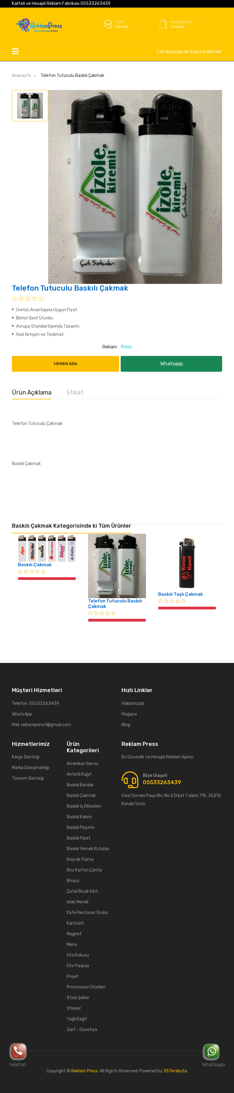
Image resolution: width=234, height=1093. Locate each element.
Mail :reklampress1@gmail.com (41, 724)
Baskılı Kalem (79, 816)
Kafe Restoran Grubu (87, 912)
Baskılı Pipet (78, 838)
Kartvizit (75, 923)
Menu (72, 944)
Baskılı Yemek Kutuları (88, 848)
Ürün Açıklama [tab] (31, 392)
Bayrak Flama (80, 859)
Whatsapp (213, 1055)
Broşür (73, 880)
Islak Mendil (77, 902)
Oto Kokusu (78, 955)
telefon (18, 1055)
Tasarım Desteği (28, 778)
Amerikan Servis (82, 763)
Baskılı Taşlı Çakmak (180, 594)
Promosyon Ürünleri (86, 987)
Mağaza (129, 714)
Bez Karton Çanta (84, 870)
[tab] (30, 105)
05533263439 (95, 3)
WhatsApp (22, 714)
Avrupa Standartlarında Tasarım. (46, 326)
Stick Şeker (78, 997)
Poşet (73, 976)
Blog (126, 724)
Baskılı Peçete (80, 827)
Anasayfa (21, 75)
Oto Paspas (78, 965)
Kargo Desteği (25, 757)
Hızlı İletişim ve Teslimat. (38, 334)
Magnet (74, 933)
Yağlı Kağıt (77, 1019)
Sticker (74, 1008)
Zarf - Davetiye (82, 1029)
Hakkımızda (133, 703)
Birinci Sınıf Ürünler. (33, 318)
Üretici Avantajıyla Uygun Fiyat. (45, 309)
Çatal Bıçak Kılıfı (82, 891)
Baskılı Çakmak (34, 564)
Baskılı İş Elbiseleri (84, 806)
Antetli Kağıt (79, 774)
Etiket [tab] (75, 392)
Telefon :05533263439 (35, 703)
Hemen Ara (65, 363)
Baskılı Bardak (80, 785)
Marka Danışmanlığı (30, 767)
